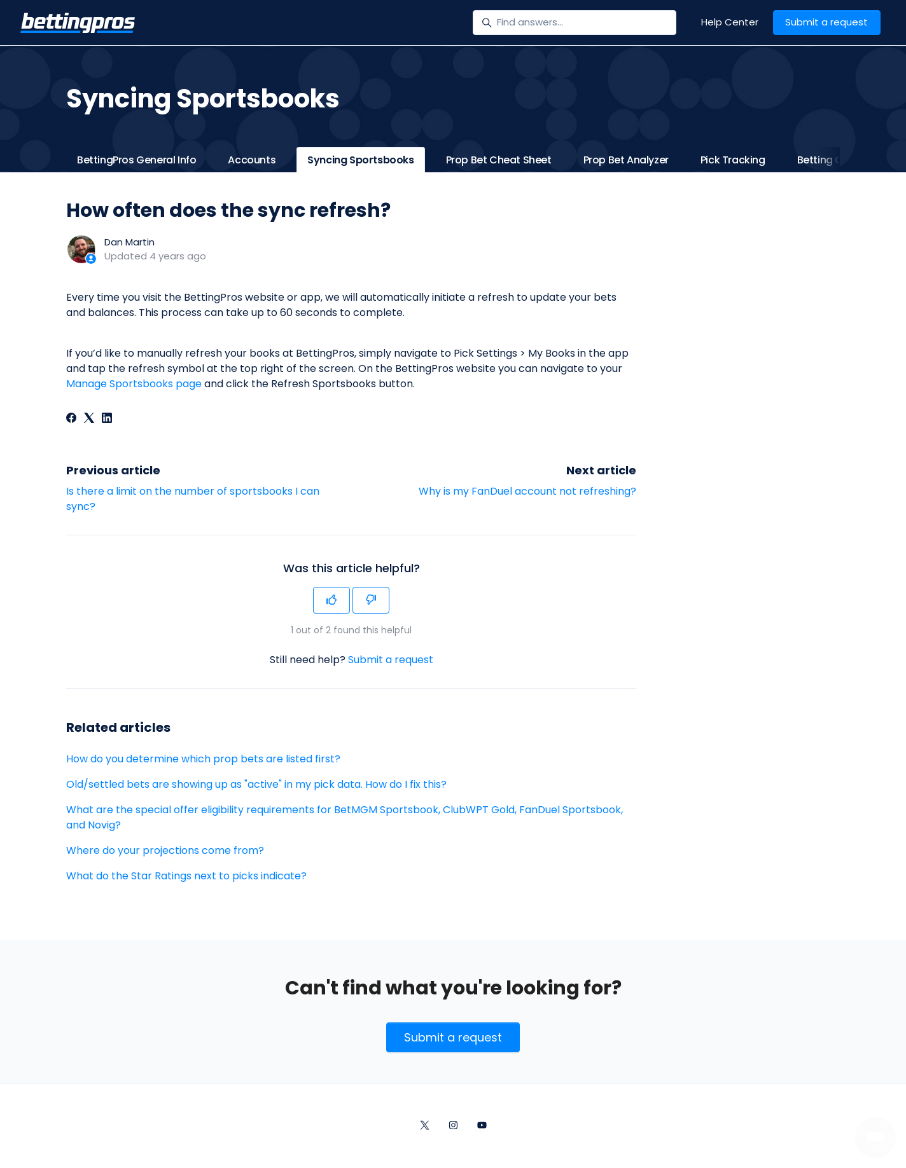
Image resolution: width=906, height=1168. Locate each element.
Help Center (729, 22)
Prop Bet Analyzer (626, 160)
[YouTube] (482, 1126)
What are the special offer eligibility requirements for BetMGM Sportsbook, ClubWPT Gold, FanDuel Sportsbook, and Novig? (344, 817)
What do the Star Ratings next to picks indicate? (186, 876)
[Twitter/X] (424, 1126)
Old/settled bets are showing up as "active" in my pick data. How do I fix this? (256, 784)
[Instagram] (453, 1126)
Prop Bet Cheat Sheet (499, 160)
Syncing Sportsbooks (360, 160)
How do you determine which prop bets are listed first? (203, 759)
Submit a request (826, 22)
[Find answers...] (574, 23)
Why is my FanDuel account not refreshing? (527, 491)
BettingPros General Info (136, 160)
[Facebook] (71, 419)
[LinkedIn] (107, 419)
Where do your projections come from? (165, 850)
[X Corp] (89, 419)
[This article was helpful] (331, 600)
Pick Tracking (732, 160)
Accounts (251, 160)
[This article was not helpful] (370, 600)
